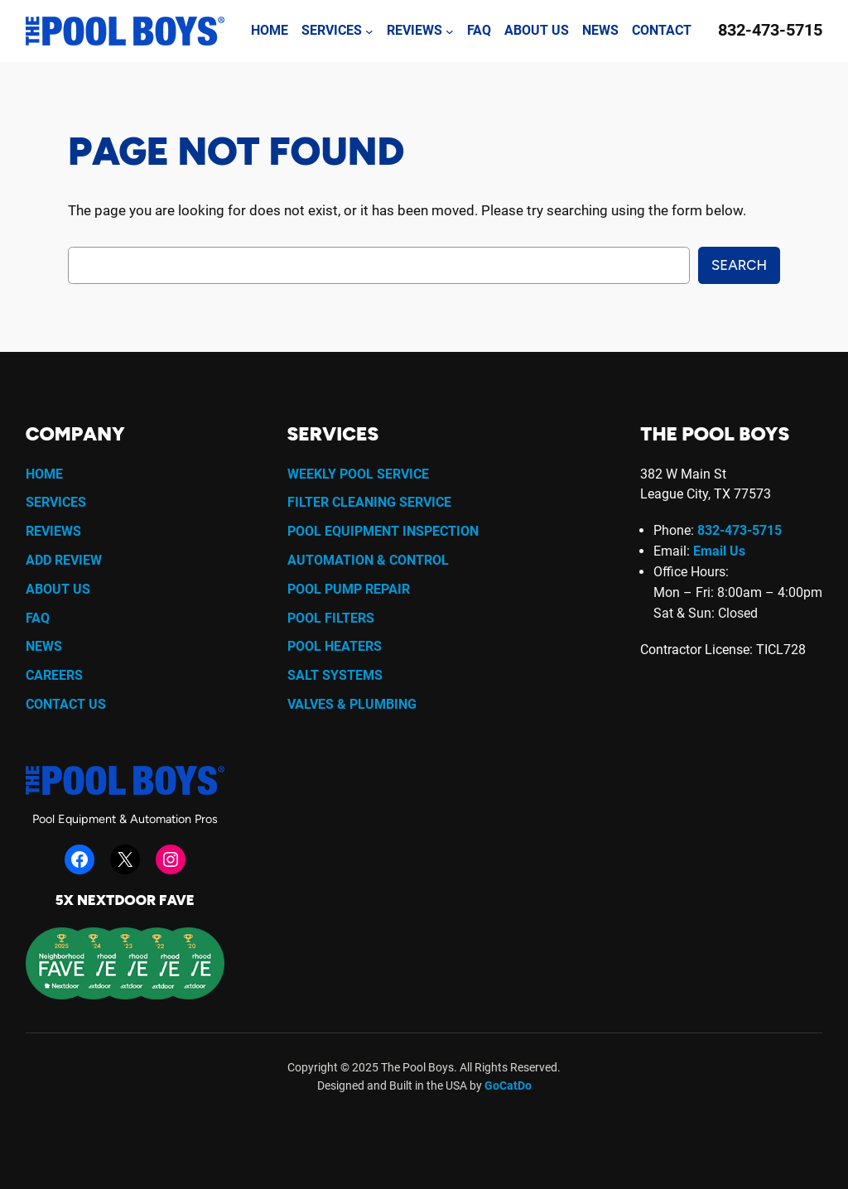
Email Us (719, 551)
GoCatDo (508, 1086)
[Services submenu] (369, 31)
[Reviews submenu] (450, 31)
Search (739, 265)
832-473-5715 (770, 30)
